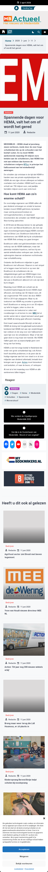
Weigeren (24, 856)
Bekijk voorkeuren (24, 863)
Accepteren (24, 849)
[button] (44, 818)
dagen (15, 393)
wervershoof (12, 400)
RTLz (26, 164)
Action (25, 362)
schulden (11, 397)
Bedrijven (8, 112)
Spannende (24, 397)
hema (24, 393)
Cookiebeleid (18, 869)
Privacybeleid (29, 869)
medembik (35, 393)
